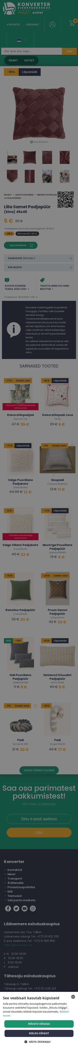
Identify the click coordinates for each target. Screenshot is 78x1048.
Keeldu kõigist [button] (39, 1033)
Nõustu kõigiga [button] (39, 1024)
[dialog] (39, 524)
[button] (38, 1041)
